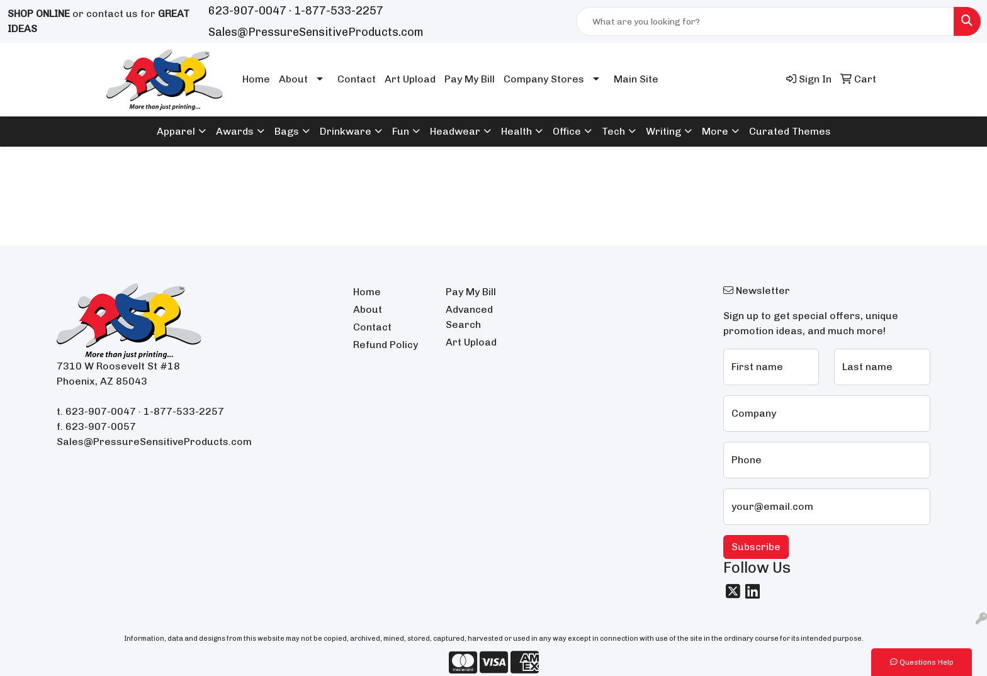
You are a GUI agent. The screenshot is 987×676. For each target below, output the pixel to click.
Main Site (636, 79)
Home (256, 79)
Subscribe (756, 547)
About (293, 79)
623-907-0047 (247, 11)
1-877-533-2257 (338, 11)
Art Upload (410, 79)
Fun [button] (400, 131)
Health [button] (516, 131)
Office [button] (567, 131)
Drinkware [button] (345, 131)
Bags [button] (286, 131)
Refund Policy (385, 345)
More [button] (715, 131)
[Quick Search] (765, 21)
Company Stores (544, 79)
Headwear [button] (455, 131)
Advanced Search (469, 316)
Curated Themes (790, 131)
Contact (356, 79)
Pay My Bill (469, 79)
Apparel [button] (176, 131)
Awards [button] (235, 131)
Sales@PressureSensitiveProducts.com (316, 32)
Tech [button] (613, 131)
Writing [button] (663, 131)
